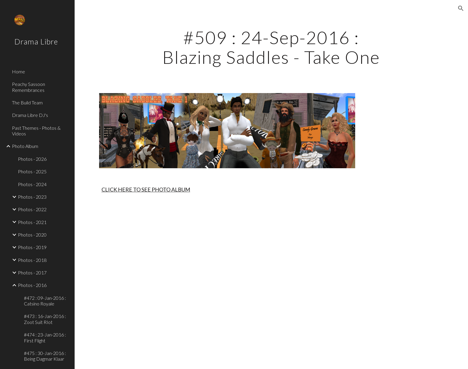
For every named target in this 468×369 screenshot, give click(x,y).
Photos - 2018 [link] (32, 260)
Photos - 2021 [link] (32, 222)
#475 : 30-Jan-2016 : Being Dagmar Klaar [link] (45, 356)
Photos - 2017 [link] (32, 272)
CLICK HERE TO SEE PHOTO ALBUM (145, 189)
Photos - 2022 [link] (32, 209)
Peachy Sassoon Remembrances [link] (28, 86)
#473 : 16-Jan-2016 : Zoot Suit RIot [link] (45, 319)
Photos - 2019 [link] (32, 247)
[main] (271, 47)
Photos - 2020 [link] (32, 234)
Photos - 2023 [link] (32, 197)
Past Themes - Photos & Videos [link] (36, 130)
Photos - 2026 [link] (32, 159)
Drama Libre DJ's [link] (30, 115)
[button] (461, 8)
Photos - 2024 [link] (32, 184)
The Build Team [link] (27, 102)
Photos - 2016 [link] (32, 285)
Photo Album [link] (25, 146)
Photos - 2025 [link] (32, 171)
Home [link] (18, 71)
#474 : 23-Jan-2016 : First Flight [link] (45, 337)
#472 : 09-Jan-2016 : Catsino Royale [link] (45, 300)
